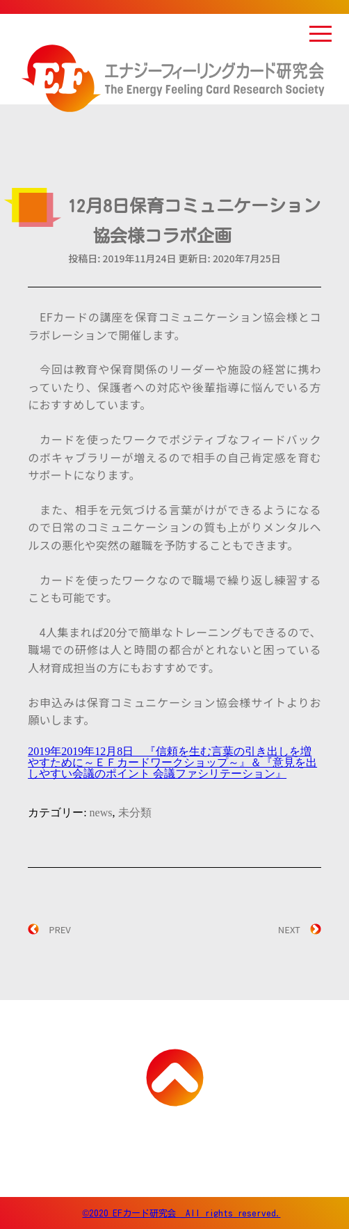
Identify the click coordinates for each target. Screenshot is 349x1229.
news (101, 812)
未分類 (135, 812)
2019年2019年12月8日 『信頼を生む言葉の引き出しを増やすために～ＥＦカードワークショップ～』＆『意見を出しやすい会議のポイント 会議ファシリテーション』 (172, 762)
